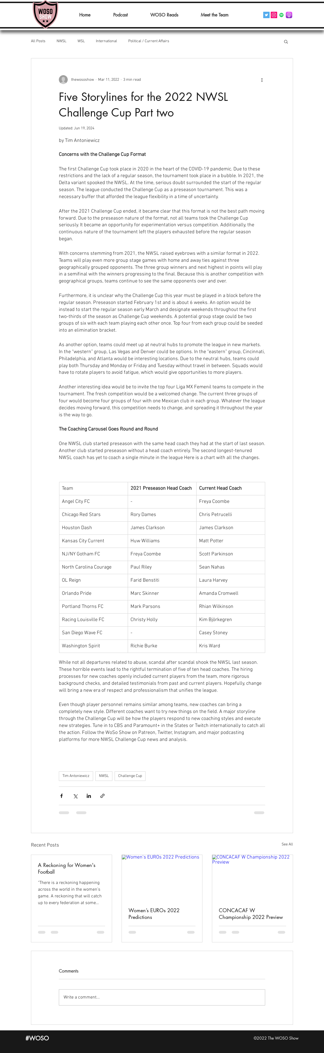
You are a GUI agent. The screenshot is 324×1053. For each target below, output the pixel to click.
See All (287, 844)
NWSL (61, 41)
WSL (81, 41)
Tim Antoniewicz (76, 776)
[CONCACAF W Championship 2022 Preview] (252, 877)
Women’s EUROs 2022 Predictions (154, 913)
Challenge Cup (130, 776)
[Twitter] (266, 15)
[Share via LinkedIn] (88, 795)
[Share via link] (102, 795)
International (106, 41)
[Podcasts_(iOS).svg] (289, 15)
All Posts (38, 41)
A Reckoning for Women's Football (66, 868)
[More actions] (261, 79)
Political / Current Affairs (148, 41)
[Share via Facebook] (61, 795)
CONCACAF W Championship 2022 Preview (251, 913)
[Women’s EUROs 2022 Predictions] (162, 877)
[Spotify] (281, 15)
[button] (286, 41)
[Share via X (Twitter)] (75, 795)
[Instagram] (274, 15)
